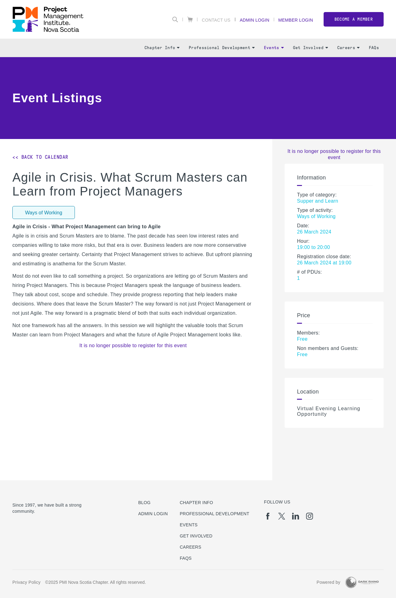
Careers (348, 47)
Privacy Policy (26, 582)
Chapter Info (161, 47)
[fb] (268, 516)
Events (274, 47)
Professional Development (222, 47)
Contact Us (216, 20)
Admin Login (254, 20)
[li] (295, 516)
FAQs (374, 47)
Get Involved (310, 47)
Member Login (295, 20)
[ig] (309, 516)
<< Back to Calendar (40, 157)
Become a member (353, 19)
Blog (144, 502)
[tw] (282, 516)
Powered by (328, 582)
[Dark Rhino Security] (362, 582)
